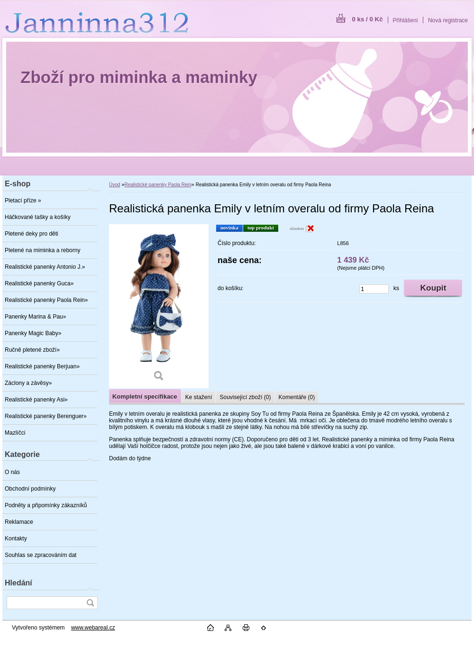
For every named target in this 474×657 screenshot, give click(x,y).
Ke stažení (198, 397)
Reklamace (19, 522)
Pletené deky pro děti (31, 233)
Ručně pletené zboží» (32, 350)
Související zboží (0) (245, 397)
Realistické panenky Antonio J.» (45, 267)
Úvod (114, 184)
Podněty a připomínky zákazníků (46, 505)
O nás (12, 472)
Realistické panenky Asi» (36, 399)
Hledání (18, 583)
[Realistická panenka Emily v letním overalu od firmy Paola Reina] (158, 306)
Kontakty (16, 538)
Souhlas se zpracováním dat (40, 555)
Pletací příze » (23, 200)
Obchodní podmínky (30, 488)
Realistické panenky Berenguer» (46, 416)
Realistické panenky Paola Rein (158, 184)
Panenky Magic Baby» (33, 333)
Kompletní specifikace (144, 396)
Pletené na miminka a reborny (42, 250)
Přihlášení (405, 20)
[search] (90, 603)
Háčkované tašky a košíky (38, 217)
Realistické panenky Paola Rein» (46, 300)
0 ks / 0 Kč (367, 19)
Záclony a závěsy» (28, 383)
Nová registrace (448, 20)
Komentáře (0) (297, 397)
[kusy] (374, 288)
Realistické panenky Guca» (39, 283)
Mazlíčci (15, 432)
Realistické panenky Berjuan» (42, 366)
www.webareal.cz (93, 627)
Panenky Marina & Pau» (35, 316)
